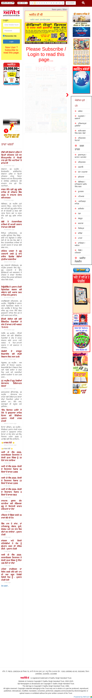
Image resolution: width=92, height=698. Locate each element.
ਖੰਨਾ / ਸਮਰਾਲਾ (81, 172)
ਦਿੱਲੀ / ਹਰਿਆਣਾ (78, 251)
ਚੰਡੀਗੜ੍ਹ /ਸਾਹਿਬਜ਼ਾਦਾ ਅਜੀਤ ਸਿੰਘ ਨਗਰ (81, 184)
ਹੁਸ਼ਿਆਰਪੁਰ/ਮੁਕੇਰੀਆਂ (80, 124)
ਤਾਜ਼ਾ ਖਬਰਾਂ (7, 144)
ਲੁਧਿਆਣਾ (79, 177)
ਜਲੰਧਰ (78, 111)
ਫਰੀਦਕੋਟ (79, 209)
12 (62, 3)
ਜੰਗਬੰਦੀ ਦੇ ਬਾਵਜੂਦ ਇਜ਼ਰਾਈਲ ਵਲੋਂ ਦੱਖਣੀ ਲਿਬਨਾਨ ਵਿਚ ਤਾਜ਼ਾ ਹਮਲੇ (11, 354)
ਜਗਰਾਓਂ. (79, 167)
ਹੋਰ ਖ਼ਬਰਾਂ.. (5, 586)
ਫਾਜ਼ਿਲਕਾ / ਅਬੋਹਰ (80, 244)
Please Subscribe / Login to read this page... (46, 54)
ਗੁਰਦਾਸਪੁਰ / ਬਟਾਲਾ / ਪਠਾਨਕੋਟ (80, 156)
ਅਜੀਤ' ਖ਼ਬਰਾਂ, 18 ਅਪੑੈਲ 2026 (40, 20)
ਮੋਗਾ (78, 213)
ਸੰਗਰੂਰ (79, 218)
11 (59, 3)
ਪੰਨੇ (76, 106)
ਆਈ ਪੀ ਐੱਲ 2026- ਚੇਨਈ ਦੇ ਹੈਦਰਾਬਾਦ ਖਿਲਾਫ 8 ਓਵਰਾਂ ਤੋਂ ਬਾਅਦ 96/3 (11, 492)
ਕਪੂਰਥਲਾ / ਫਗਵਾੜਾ (80, 117)
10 (56, 3)
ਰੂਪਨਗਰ (79, 191)
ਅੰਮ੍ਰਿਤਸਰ (80, 162)
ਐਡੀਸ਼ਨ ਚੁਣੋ (80, 100)
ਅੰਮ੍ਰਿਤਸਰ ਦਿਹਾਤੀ (80, 139)
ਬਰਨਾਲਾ (79, 223)
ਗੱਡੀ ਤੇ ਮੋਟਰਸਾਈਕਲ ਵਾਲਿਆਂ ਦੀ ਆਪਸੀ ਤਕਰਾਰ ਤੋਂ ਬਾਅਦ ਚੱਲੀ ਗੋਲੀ (11, 224)
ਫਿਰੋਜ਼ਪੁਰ (79, 228)
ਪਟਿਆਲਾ (79, 196)
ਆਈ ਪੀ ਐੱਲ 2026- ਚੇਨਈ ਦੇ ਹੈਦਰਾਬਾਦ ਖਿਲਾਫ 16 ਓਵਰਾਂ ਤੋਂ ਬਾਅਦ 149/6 (11, 469)
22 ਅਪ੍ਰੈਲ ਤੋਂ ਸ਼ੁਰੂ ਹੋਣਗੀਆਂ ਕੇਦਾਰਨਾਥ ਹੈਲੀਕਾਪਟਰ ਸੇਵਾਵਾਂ (11, 383)
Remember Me (11, 36)
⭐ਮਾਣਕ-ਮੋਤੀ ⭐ (8, 443)
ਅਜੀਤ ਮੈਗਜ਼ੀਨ (80, 259)
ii (32, 3)
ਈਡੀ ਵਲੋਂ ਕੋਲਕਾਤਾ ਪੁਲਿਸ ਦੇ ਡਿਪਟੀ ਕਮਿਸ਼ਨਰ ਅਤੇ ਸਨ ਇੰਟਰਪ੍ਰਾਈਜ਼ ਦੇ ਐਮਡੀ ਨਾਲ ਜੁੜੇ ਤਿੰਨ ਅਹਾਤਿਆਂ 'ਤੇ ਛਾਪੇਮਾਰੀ (11, 157)
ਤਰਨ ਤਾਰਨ (79, 147)
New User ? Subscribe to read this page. (11, 50)
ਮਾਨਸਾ (78, 238)
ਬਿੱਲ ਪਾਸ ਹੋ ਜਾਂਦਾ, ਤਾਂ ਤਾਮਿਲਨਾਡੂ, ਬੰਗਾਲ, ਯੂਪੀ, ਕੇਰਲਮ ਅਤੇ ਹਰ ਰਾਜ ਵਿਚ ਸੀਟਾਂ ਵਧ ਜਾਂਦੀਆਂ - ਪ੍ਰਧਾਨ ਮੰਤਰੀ (11, 529)
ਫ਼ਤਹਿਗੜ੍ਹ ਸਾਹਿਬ (80, 202)
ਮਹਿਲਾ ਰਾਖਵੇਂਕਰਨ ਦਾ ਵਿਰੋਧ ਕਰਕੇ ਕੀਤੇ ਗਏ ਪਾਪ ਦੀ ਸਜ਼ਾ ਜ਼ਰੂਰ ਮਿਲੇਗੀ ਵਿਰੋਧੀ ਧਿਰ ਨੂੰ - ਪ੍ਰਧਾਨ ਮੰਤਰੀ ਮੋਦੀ (11, 574)
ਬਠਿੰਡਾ (78, 233)
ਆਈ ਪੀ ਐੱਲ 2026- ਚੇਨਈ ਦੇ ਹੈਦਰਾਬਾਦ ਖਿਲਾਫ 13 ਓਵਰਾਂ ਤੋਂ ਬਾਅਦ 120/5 (11, 480)
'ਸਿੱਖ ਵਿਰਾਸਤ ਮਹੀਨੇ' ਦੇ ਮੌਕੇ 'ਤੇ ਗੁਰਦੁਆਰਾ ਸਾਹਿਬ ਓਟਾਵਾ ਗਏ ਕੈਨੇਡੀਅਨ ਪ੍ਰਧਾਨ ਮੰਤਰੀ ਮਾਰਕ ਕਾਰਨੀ (11, 415)
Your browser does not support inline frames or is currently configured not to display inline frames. (18, 640)
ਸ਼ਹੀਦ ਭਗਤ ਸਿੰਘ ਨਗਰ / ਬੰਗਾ (80, 132)
